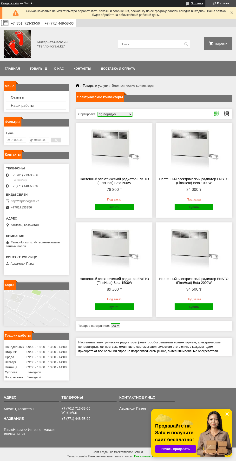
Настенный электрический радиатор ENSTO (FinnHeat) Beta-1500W (114, 281)
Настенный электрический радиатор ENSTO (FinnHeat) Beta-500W (114, 181)
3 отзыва (197, 3)
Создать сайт (10, 3)
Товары (36, 68)
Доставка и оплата (118, 68)
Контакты (82, 68)
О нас (59, 68)
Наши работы (22, 105)
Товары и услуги (95, 85)
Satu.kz (138, 452)
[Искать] (186, 44)
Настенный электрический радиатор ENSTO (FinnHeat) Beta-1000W (194, 181)
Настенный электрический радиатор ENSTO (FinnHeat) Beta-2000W (194, 281)
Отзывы (17, 97)
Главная (12, 68)
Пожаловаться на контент (151, 456)
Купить (114, 207)
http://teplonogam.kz (25, 201)
